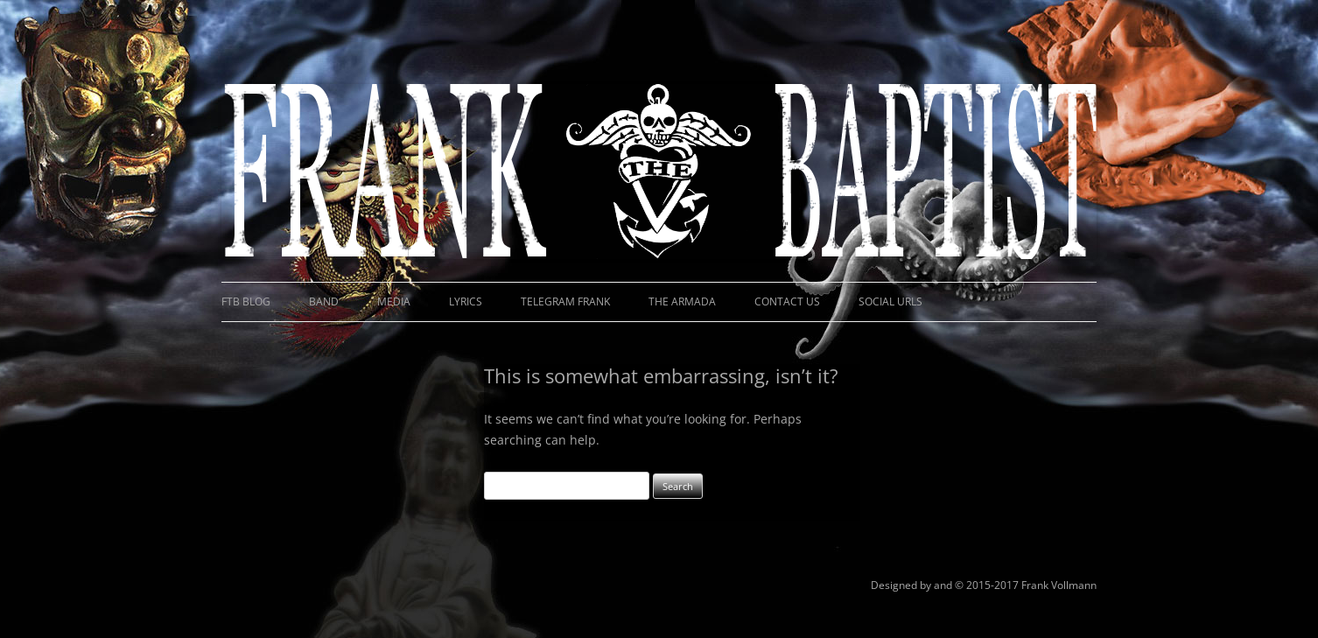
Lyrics (465, 301)
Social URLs (890, 301)
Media (393, 301)
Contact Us (787, 301)
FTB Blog (245, 301)
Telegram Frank (565, 301)
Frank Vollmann (1059, 585)
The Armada (682, 301)
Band (324, 301)
